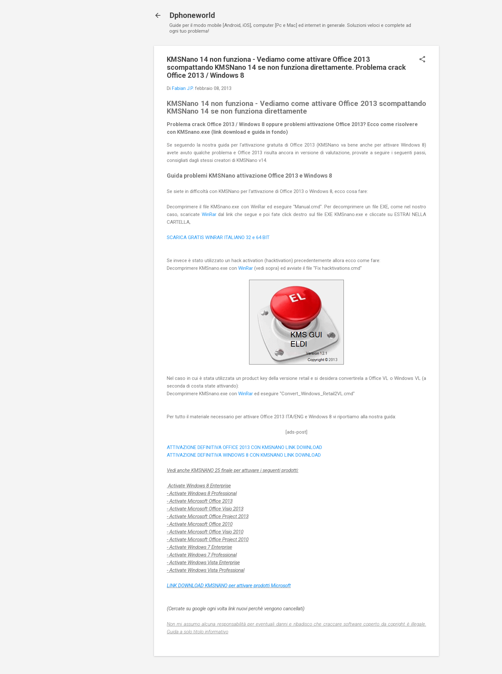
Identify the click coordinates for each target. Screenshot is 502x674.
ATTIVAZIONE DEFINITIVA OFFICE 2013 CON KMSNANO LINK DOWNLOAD (244, 447)
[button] (422, 59)
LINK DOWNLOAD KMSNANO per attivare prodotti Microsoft (229, 586)
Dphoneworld (192, 15)
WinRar (210, 214)
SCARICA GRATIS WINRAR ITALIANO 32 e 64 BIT (218, 237)
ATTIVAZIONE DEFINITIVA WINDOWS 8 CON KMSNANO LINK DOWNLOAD (244, 455)
